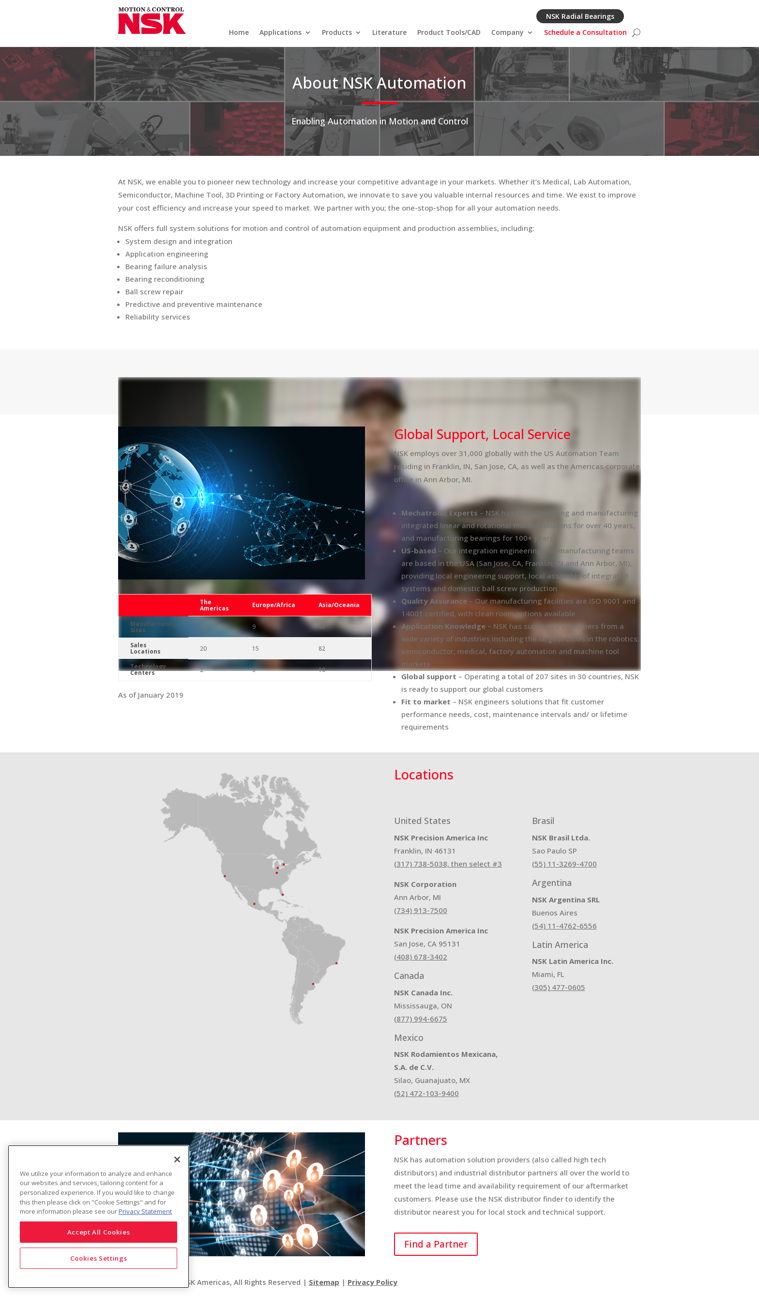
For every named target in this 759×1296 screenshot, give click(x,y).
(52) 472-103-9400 (426, 1093)
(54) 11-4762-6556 (564, 925)
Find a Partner (436, 1244)
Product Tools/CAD (449, 33)
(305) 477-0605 (558, 987)
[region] (98, 1216)
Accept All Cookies (98, 1232)
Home (239, 33)
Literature (389, 33)
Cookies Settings (98, 1258)
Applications (280, 33)
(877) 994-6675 (420, 1018)
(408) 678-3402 (420, 956)
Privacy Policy (372, 1282)
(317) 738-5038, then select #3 (448, 864)
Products (337, 33)
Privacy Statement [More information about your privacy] (145, 1211)
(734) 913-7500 (420, 910)
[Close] (177, 1159)
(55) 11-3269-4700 (564, 864)
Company (507, 33)
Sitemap (324, 1282)
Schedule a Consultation (585, 33)
